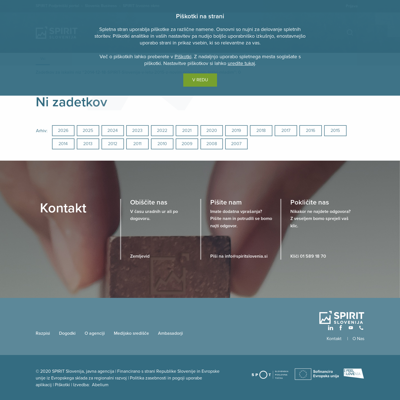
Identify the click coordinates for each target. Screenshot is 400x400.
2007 (236, 144)
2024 (112, 130)
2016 (310, 130)
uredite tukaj (241, 63)
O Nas (358, 338)
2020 (211, 130)
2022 (162, 130)
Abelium (100, 385)
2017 (285, 130)
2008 (211, 144)
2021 (186, 130)
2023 (137, 130)
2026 (63, 130)
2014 (63, 144)
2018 (261, 130)
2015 (335, 130)
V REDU (200, 80)
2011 (137, 144)
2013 (87, 144)
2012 (112, 144)
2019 (236, 130)
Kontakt (335, 338)
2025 (88, 130)
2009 (187, 144)
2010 (162, 144)
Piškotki (183, 56)
